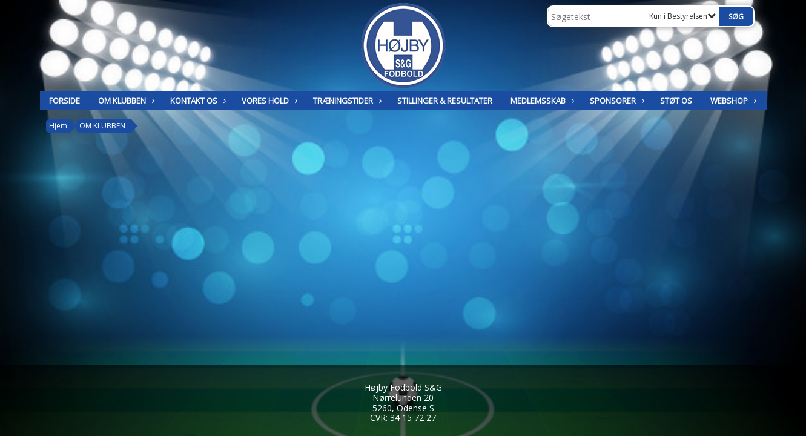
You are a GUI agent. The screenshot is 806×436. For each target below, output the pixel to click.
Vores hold (268, 100)
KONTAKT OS (196, 100)
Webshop (732, 100)
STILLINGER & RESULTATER (444, 100)
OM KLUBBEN (125, 100)
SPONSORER (616, 100)
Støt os (676, 100)
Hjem (58, 126)
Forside (64, 100)
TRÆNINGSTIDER (346, 100)
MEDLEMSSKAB (541, 100)
